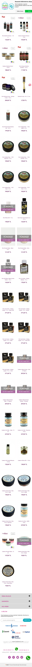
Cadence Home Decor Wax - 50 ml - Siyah (8, 491)
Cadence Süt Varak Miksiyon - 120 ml (8, 461)
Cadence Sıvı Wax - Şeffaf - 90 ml (24, 522)
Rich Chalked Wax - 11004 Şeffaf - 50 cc (24, 127)
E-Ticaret (11, 665)
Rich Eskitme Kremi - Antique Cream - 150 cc (8, 97)
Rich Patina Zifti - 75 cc (8, 217)
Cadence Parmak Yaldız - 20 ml (8, 552)
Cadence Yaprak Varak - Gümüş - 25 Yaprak (24, 400)
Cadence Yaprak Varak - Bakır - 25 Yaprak (8, 400)
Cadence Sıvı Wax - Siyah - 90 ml (8, 431)
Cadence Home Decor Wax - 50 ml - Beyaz (24, 552)
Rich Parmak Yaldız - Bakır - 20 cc (8, 249)
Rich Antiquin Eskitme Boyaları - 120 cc (24, 67)
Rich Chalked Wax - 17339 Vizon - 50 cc (24, 188)
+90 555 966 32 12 (22, 650)
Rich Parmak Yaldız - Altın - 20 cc (24, 249)
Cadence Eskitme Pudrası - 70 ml (24, 36)
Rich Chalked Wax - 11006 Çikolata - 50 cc (24, 158)
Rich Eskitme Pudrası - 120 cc (8, 36)
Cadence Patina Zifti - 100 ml (24, 460)
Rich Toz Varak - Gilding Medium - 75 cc (24, 279)
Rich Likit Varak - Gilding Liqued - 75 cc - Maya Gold (8, 310)
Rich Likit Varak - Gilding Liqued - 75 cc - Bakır (8, 340)
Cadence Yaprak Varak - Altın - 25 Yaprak (24, 370)
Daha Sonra (20, 11)
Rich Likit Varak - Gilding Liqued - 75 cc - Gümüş (24, 310)
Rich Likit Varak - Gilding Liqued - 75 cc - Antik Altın (24, 340)
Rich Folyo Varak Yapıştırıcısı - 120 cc (24, 218)
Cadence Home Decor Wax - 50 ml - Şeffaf (24, 491)
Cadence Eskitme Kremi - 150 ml (8, 67)
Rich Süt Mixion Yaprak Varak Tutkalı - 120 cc (8, 279)
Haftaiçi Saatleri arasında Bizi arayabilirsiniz (16, 652)
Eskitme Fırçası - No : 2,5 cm (24, 96)
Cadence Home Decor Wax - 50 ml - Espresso (8, 522)
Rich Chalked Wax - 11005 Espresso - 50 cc (7, 158)
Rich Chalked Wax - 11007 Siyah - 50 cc (7, 188)
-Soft (7, 665)
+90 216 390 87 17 (8, 650)
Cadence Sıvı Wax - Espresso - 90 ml (24, 431)
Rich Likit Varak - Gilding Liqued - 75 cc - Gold (8, 370)
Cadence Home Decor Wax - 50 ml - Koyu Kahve (8, 582)
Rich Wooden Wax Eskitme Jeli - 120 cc (8, 127)
